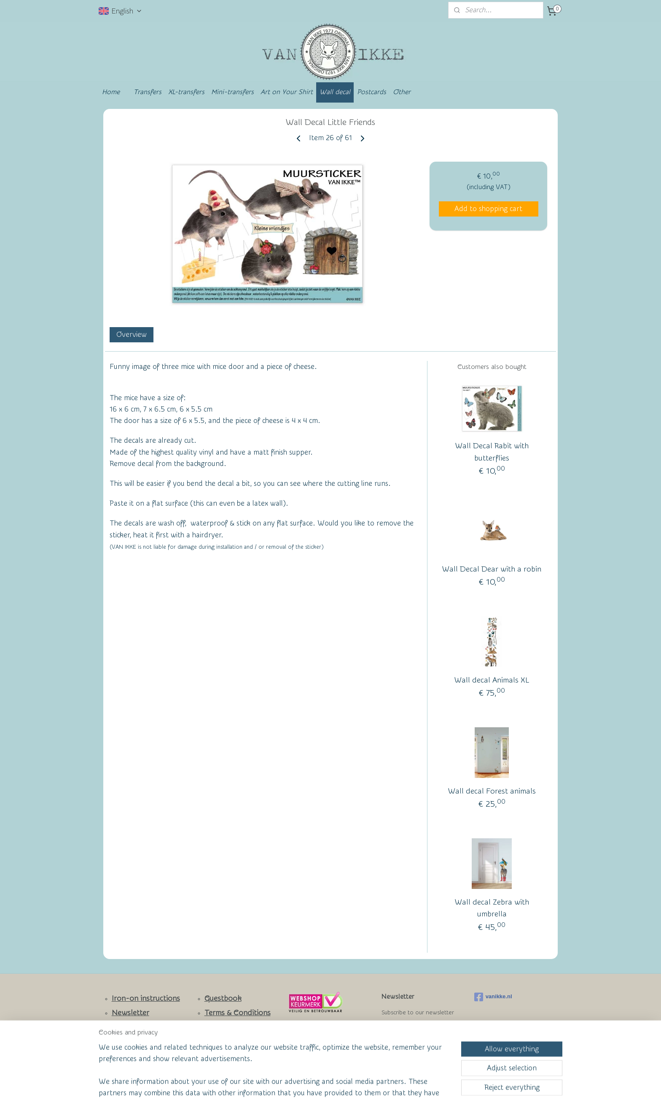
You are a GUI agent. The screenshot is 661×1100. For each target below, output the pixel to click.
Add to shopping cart (488, 209)
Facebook (128, 1041)
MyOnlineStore (412, 1084)
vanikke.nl (493, 997)
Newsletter (130, 1012)
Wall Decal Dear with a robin (491, 569)
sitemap (298, 1084)
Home (111, 92)
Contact (125, 1026)
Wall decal (335, 92)
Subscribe (402, 1034)
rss (314, 1084)
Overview (131, 335)
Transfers (147, 92)
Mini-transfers (232, 92)
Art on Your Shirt (287, 92)
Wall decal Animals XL (491, 680)
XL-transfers (186, 92)
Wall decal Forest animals (492, 791)
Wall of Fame (221, 1026)
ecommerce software (343, 1084)
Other (402, 92)
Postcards (371, 92)
